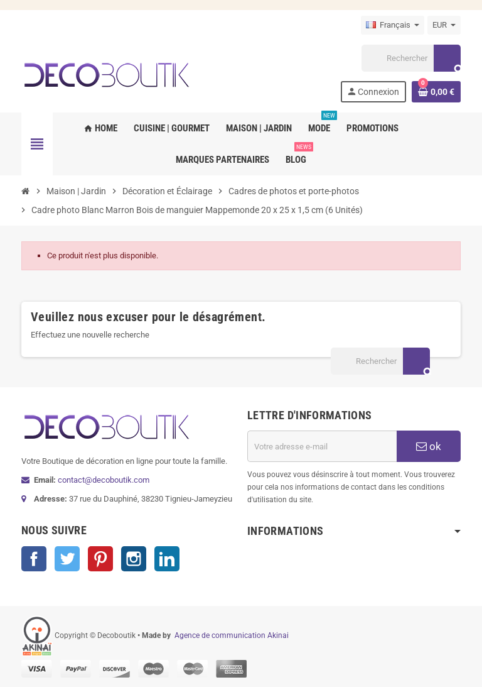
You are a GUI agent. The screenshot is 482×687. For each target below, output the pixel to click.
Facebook (33, 558)
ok (428, 446)
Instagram (133, 558)
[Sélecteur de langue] (392, 25)
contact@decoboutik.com (103, 480)
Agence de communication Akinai (231, 635)
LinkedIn (166, 558)
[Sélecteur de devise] (444, 25)
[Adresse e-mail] (322, 446)
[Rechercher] (411, 58)
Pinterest (100, 558)
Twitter (67, 558)
